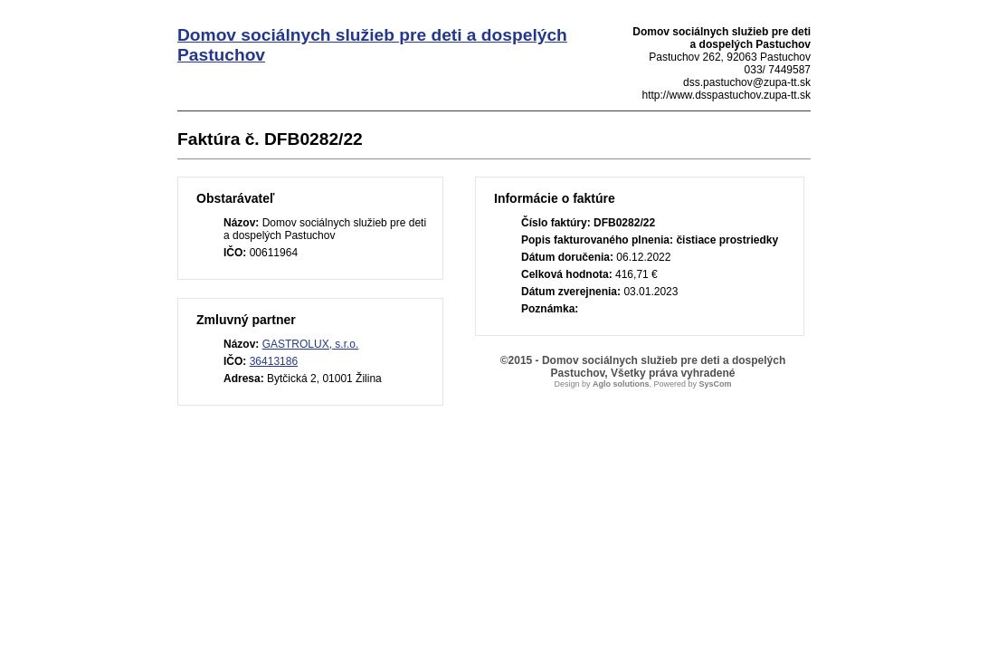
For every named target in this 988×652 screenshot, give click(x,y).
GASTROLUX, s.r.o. (310, 344)
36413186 (274, 361)
